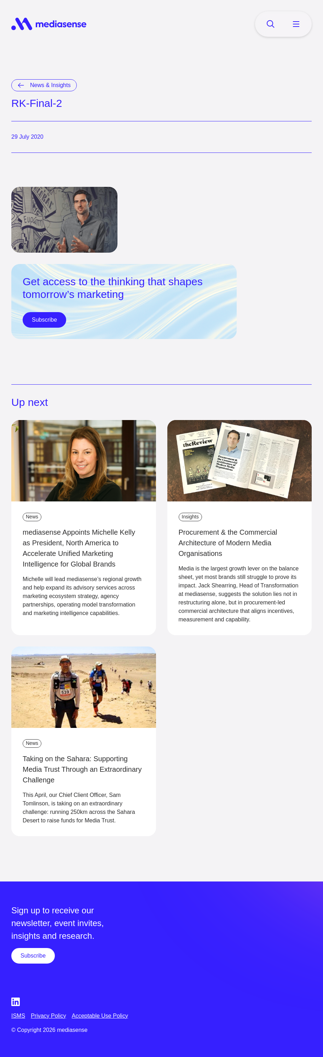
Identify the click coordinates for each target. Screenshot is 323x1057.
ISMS (18, 1016)
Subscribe (44, 320)
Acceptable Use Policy (100, 1016)
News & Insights (50, 85)
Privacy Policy (48, 1016)
